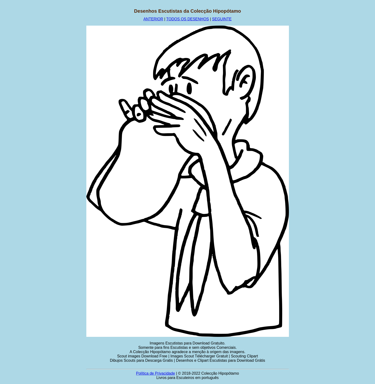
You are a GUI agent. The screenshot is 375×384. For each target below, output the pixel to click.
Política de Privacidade (155, 373)
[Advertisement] (54, 80)
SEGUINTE (222, 19)
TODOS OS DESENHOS (187, 19)
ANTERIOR (153, 19)
